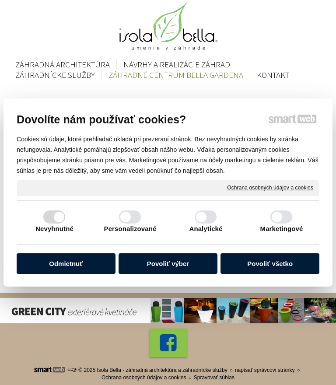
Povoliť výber (168, 263)
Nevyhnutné (54, 228)
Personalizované (130, 228)
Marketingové (281, 228)
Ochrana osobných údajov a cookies (270, 188)
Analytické (205, 228)
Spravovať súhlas (214, 377)
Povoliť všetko (270, 263)
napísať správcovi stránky (265, 370)
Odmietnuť (66, 263)
